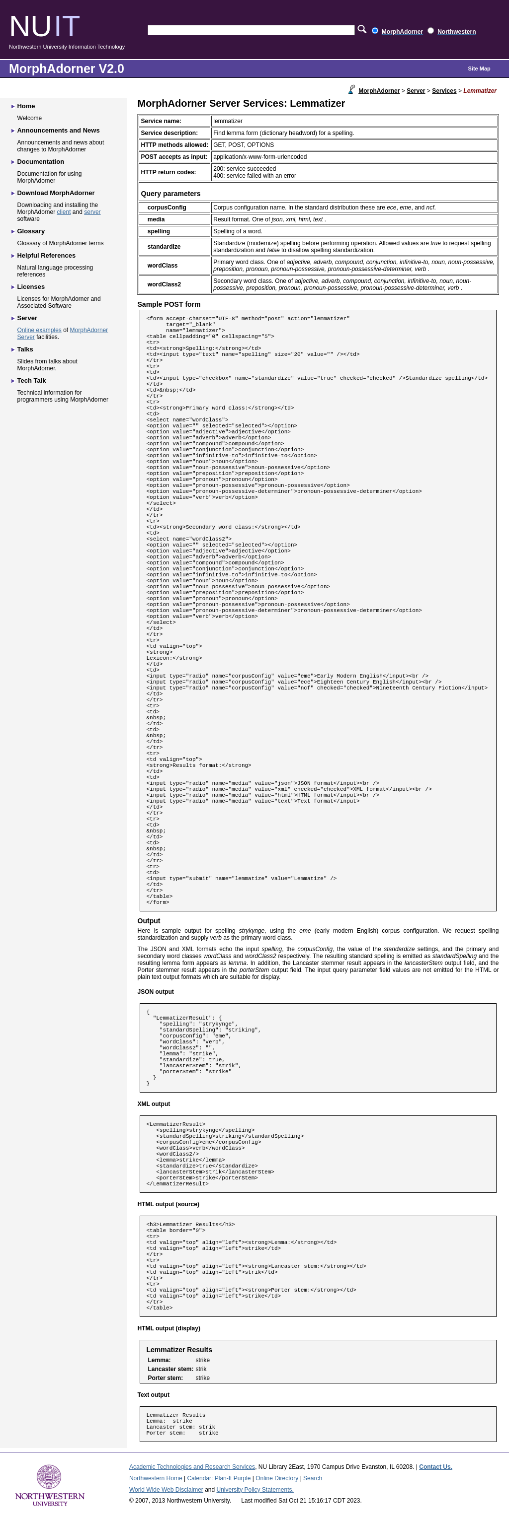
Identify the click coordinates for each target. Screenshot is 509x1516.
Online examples (39, 330)
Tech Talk (31, 380)
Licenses (31, 286)
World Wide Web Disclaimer (166, 1489)
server (92, 211)
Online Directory (276, 1478)
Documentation (40, 161)
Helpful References (46, 255)
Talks (25, 349)
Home (26, 106)
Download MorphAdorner (55, 193)
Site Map (479, 68)
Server (416, 90)
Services (444, 90)
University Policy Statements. (255, 1489)
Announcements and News (58, 130)
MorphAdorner (379, 90)
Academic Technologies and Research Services (192, 1466)
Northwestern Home (155, 1478)
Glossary (31, 231)
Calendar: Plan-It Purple (219, 1478)
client (64, 211)
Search (312, 1478)
